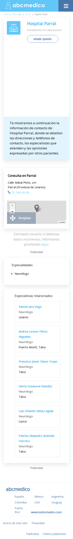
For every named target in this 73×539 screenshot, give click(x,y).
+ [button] (12, 206)
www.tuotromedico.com (46, 512)
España (19, 496)
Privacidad (38, 523)
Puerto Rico (19, 510)
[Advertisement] (36, 81)
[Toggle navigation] (66, 5)
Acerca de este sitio (15, 523)
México (39, 496)
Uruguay (56, 502)
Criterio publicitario (54, 534)
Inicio (6, 14)
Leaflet (62, 222)
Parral (28, 14)
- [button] (12, 212)
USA (37, 502)
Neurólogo (17, 14)
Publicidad (32, 534)
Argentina (57, 496)
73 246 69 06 (18, 192)
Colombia (21, 502)
